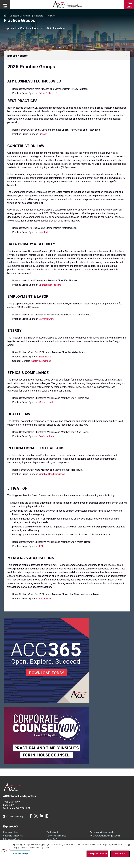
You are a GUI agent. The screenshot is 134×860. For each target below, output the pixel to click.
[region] (67, 850)
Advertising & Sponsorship (102, 832)
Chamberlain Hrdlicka (50, 284)
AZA (41, 546)
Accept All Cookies (97, 854)
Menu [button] (5, 7)
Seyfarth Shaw (46, 318)
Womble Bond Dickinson (52, 474)
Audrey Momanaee (41, 360)
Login (129, 7)
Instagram (46, 816)
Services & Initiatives (56, 835)
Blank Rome (45, 356)
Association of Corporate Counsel (67, 4)
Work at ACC (52, 832)
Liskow (43, 134)
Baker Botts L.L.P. (48, 93)
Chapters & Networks (20, 16)
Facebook (30, 816)
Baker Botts (45, 598)
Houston (51, 16)
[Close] (129, 845)
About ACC (51, 839)
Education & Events (12, 839)
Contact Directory (14, 816)
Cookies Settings (20, 854)
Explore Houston (17, 55)
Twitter (36, 816)
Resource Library (11, 832)
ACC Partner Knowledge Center (105, 835)
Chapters (38, 16)
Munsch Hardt (46, 402)
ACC (12, 787)
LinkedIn (41, 816)
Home (5, 16)
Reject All (120, 854)
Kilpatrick (44, 232)
